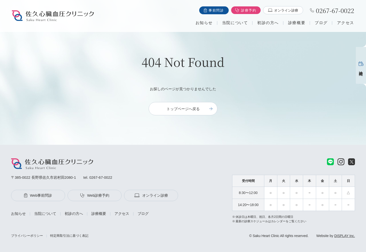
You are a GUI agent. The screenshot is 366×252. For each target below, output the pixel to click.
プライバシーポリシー (27, 235)
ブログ (321, 23)
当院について (235, 23)
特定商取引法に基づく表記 (69, 235)
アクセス (345, 23)
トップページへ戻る (183, 109)
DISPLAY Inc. (344, 236)
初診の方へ (268, 23)
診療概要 (296, 23)
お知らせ (204, 23)
